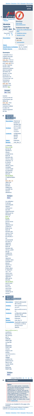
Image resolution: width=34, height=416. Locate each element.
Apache (5, 19)
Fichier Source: (7, 49)
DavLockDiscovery (21, 24)
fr (7, 35)
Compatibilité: (10, 322)
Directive (10, 116)
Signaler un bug (21, 35)
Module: (8, 142)
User (7, 216)
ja (9, 35)
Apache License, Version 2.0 (17, 409)
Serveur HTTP (12, 19)
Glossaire (23, 3)
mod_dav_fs (9, 181)
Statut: (5, 45)
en (12, 33)
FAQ (18, 3)
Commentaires (20, 42)
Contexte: (9, 133)
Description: (7, 38)
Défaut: (8, 309)
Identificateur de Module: (10, 47)
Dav (9, 87)
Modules (8, 3)
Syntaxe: (8, 128)
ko (12, 35)
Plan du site (30, 3)
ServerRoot (9, 175)
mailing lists (14, 400)
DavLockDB (19, 23)
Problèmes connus (21, 33)
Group (7, 218)
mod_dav (5, 60)
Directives (13, 3)
